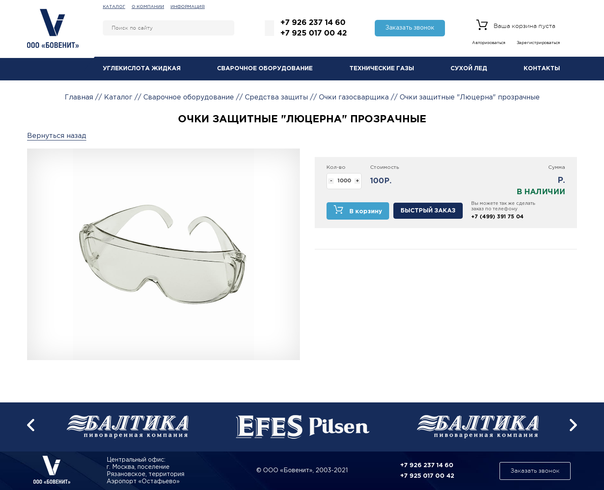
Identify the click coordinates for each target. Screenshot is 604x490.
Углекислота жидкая (142, 68)
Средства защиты (276, 97)
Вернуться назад (56, 136)
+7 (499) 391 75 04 (497, 217)
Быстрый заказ (428, 210)
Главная (79, 97)
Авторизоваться (488, 43)
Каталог (114, 7)
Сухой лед (468, 68)
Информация (187, 7)
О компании (148, 7)
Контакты (542, 68)
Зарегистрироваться (538, 43)
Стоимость (384, 167)
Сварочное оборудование (265, 68)
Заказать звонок (409, 27)
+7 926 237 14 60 (313, 22)
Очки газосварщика (354, 97)
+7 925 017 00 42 (313, 33)
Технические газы (381, 68)
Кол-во (336, 167)
